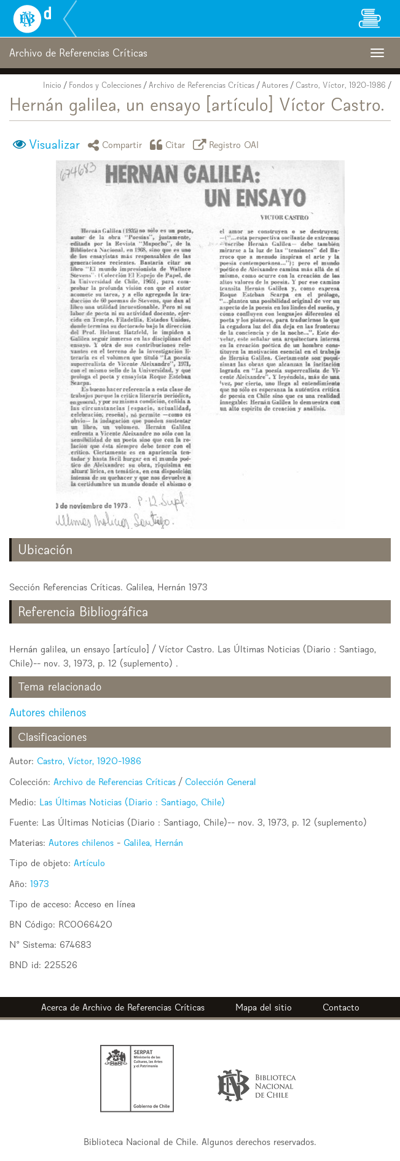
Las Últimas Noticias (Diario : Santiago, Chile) (132, 802)
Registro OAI (228, 144)
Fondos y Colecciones (105, 85)
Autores (275, 85)
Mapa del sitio (263, 1007)
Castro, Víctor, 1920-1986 (341, 85)
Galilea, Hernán (153, 842)
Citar (169, 144)
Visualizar (54, 144)
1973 (39, 883)
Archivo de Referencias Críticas (201, 85)
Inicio (52, 85)
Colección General (220, 782)
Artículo (89, 863)
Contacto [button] (341, 1007)
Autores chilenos (47, 712)
